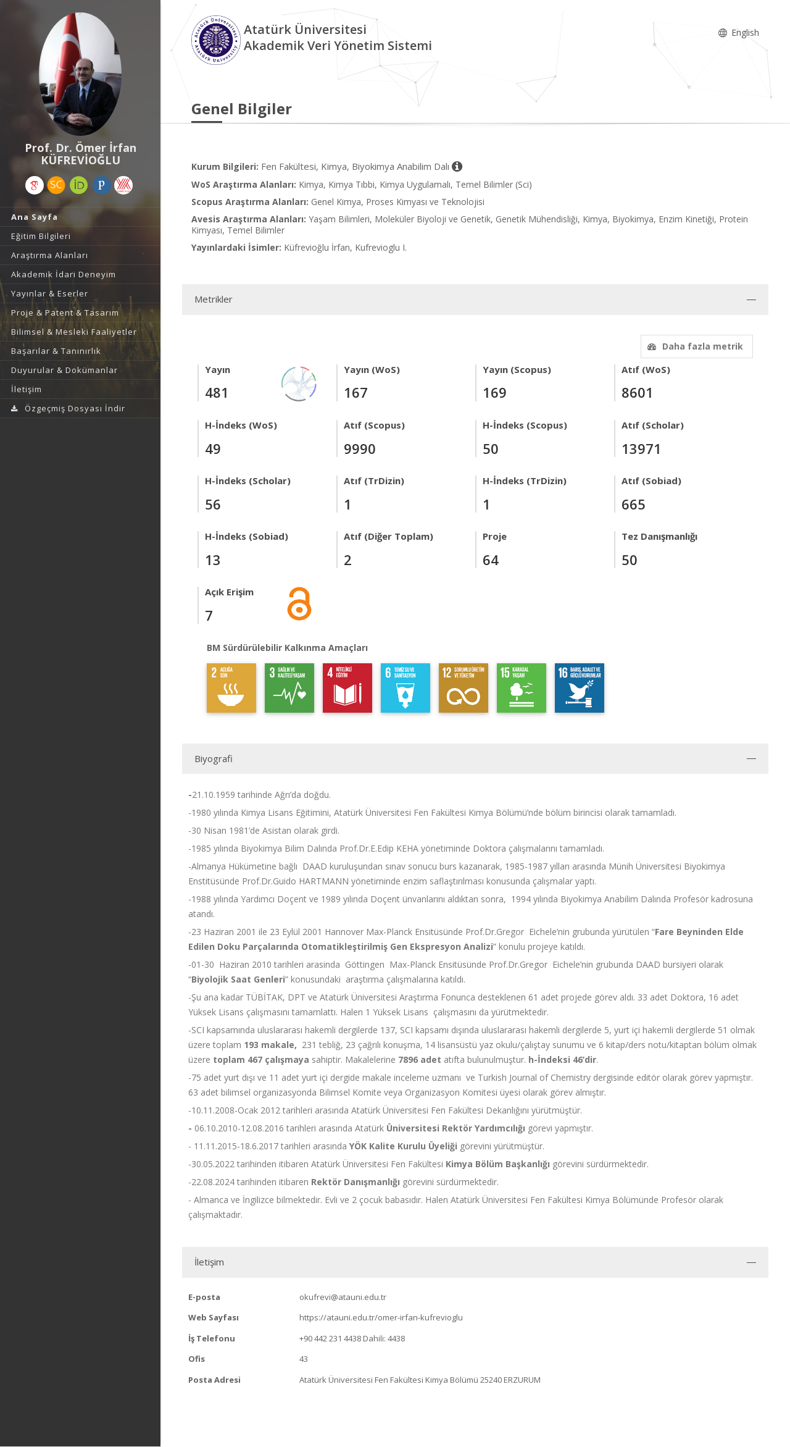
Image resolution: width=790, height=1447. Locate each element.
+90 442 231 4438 (330, 1338)
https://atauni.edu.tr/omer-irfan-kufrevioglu (381, 1317)
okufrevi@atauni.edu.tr (342, 1296)
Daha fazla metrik (693, 346)
